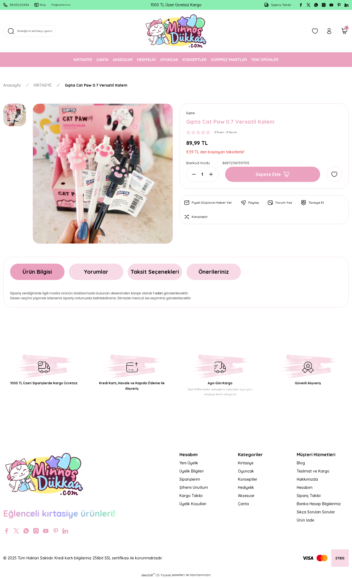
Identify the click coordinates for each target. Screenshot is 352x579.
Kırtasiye (245, 463)
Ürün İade (305, 520)
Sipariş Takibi (309, 495)
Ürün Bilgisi (37, 271)
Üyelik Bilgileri (191, 471)
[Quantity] (202, 174)
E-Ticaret (164, 575)
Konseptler (247, 479)
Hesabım (305, 487)
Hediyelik (246, 487)
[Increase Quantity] (209, 174)
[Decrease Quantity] (195, 174)
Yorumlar (96, 271)
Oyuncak (246, 471)
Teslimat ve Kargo (313, 471)
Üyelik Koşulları (192, 503)
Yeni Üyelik (188, 463)
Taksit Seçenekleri (155, 271)
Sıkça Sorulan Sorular (316, 512)
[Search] (60, 31)
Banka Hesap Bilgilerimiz (319, 503)
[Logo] (176, 31)
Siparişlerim (189, 479)
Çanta (243, 503)
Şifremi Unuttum (193, 487)
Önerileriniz (213, 271)
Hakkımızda (307, 479)
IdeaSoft (148, 575)
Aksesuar (246, 495)
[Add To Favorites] (334, 174)
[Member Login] (329, 31)
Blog (301, 463)
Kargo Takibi (191, 495)
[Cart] (344, 31)
